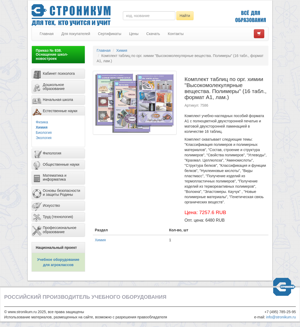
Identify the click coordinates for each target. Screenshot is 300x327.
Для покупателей (75, 34)
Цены (134, 34)
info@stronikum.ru (281, 317)
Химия (41, 127)
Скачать (153, 34)
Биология (44, 132)
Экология (43, 138)
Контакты (175, 34)
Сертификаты (109, 34)
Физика (42, 122)
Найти (185, 16)
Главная (46, 34)
